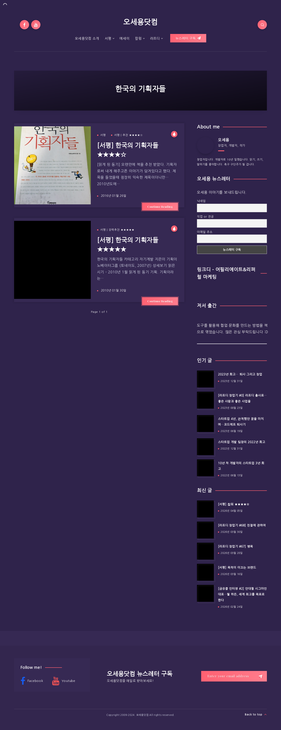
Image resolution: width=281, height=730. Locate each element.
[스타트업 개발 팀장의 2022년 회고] (205, 446)
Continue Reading (160, 206)
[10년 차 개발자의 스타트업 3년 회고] (205, 467)
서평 (108, 38)
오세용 (223, 140)
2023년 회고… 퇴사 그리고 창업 (240, 374)
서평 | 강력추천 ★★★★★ (117, 229)
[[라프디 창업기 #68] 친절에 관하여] (205, 530)
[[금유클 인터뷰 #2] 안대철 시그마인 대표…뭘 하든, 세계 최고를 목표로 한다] (205, 593)
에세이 (124, 38)
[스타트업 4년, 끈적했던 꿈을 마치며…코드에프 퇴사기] (205, 423)
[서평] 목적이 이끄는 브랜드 (237, 567)
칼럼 (138, 38)
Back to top (256, 714)
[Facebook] (24, 24)
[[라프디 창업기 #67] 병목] (205, 551)
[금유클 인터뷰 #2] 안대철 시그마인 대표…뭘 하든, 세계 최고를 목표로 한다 (242, 594)
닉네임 (201, 201)
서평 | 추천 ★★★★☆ (128, 135)
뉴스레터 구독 (188, 38)
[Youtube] (35, 24)
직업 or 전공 (205, 216)
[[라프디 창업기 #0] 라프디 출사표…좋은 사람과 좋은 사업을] (205, 400)
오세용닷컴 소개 (87, 38)
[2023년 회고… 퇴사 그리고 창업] (205, 379)
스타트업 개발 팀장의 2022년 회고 (241, 442)
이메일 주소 (205, 232)
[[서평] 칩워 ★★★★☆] (205, 509)
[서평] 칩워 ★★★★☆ (233, 504)
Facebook (31, 681)
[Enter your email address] (234, 676)
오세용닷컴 (140, 22)
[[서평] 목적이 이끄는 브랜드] (205, 572)
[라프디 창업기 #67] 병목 (235, 546)
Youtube (63, 681)
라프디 (155, 38)
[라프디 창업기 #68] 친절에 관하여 (242, 525)
